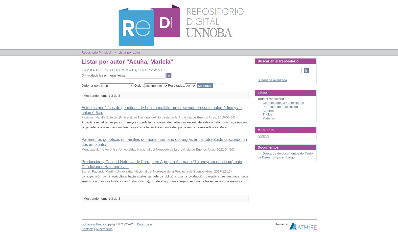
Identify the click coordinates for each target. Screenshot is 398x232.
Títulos (267, 114)
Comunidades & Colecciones (283, 103)
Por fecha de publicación (280, 107)
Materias (269, 118)
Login (313, 6)
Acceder (264, 136)
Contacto (88, 229)
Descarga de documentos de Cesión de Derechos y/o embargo (286, 155)
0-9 (84, 70)
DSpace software (93, 224)
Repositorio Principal (97, 52)
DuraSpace (144, 224)
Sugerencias (104, 229)
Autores (268, 111)
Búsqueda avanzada (272, 80)
